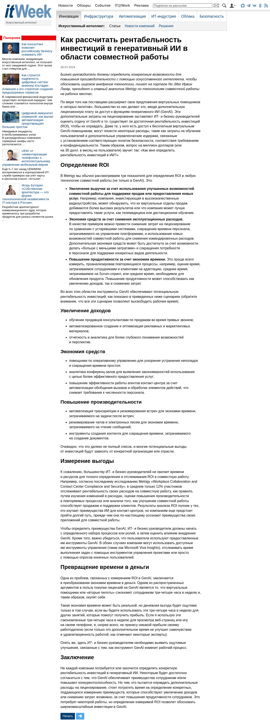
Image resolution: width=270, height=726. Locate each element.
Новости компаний (140, 26)
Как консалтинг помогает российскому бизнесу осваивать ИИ (37, 49)
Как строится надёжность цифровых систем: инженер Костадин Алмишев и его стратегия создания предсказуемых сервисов (27, 83)
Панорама (11, 38)
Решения (166, 26)
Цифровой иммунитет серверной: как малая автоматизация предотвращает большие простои (27, 120)
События (103, 5)
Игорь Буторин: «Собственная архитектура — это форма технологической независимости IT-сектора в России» (25, 194)
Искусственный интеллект (21, 22)
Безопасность (212, 16)
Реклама (141, 5)
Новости (65, 5)
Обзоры (84, 5)
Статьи (115, 26)
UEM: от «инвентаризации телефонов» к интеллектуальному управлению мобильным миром (26, 157)
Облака (187, 16)
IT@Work (122, 5)
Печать (68, 716)
